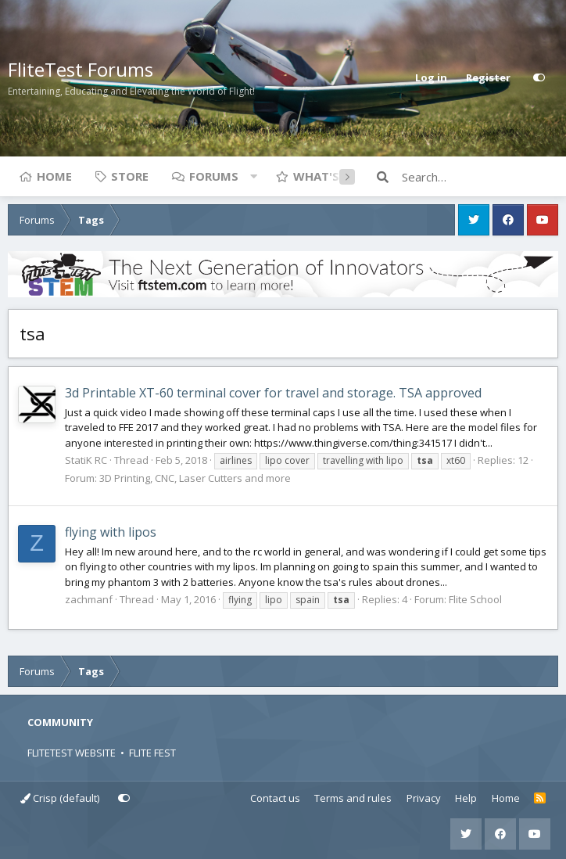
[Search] (480, 176)
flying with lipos (110, 532)
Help (466, 798)
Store (130, 176)
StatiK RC (86, 460)
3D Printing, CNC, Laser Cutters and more (195, 478)
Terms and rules (353, 798)
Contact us (275, 798)
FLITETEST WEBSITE (71, 753)
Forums (213, 176)
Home (54, 176)
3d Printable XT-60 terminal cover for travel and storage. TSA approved (273, 392)
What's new (331, 176)
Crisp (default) (59, 798)
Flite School (475, 599)
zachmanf (89, 599)
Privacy (424, 798)
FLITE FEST (152, 753)
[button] (253, 176)
